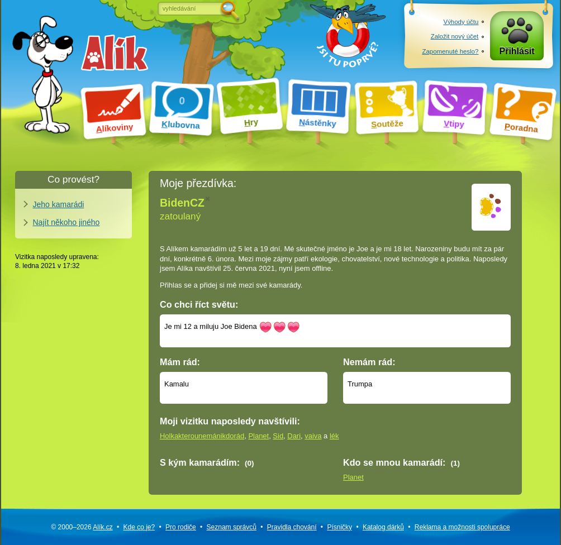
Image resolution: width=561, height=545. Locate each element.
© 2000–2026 (81, 527)
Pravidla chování (292, 527)
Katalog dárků (383, 527)
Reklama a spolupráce (462, 527)
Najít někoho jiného (66, 222)
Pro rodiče (180, 527)
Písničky (339, 527)
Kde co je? (139, 527)
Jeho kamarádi (58, 204)
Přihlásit (517, 51)
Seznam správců (231, 527)
